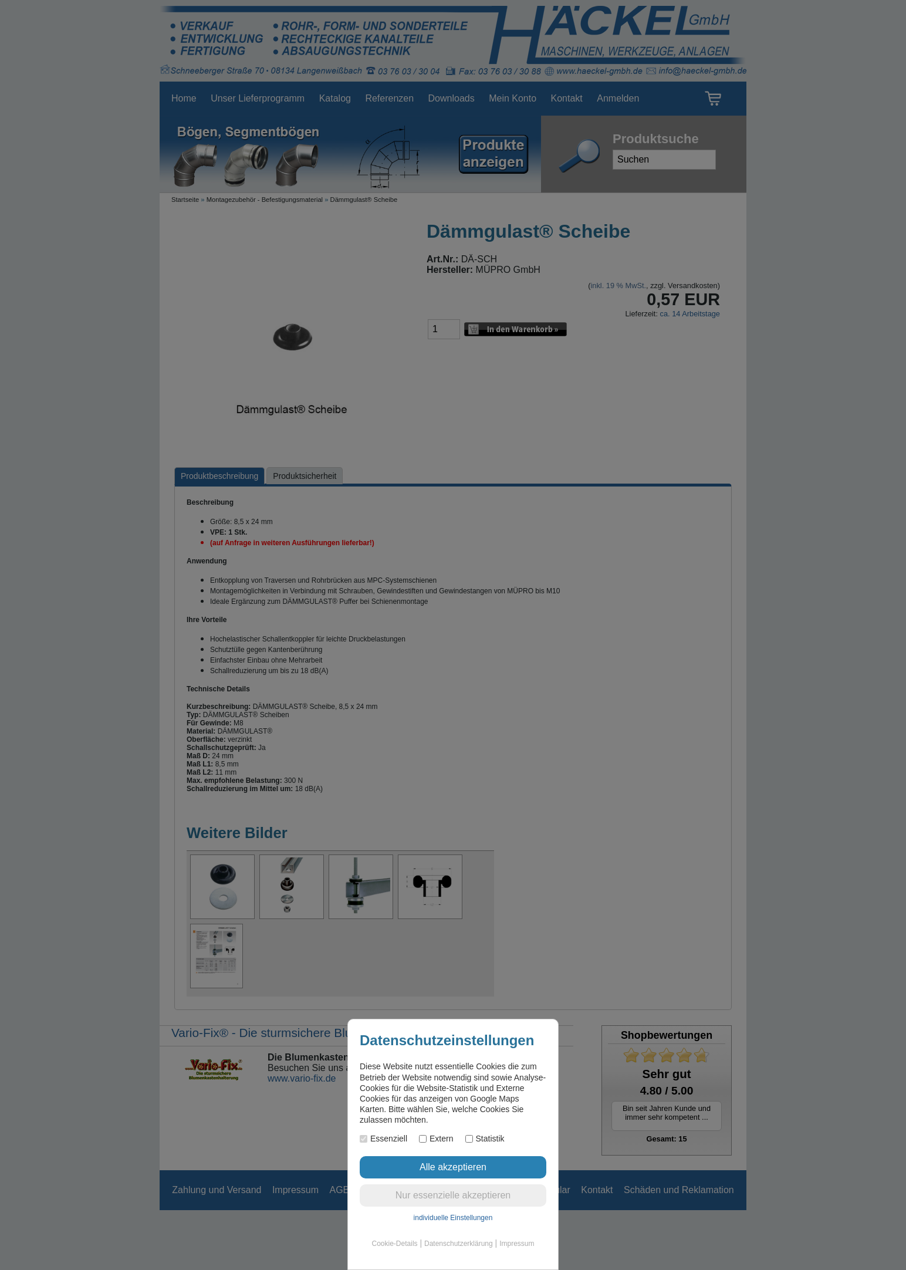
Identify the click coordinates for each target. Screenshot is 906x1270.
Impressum (516, 1243)
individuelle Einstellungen (453, 1218)
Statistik (485, 1138)
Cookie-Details (395, 1243)
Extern (436, 1138)
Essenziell (383, 1138)
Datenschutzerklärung (458, 1243)
